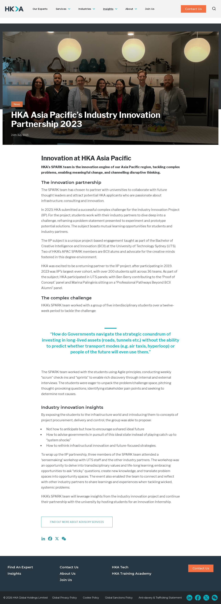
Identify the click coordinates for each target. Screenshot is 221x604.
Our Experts (40, 8)
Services (61, 8)
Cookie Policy (91, 597)
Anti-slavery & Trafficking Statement (160, 597)
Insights (108, 8)
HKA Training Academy (131, 574)
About (129, 8)
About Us (67, 574)
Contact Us (193, 9)
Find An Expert (20, 567)
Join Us (149, 8)
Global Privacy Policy (64, 597)
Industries (84, 8)
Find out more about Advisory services (77, 521)
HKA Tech (120, 567)
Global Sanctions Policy (119, 597)
